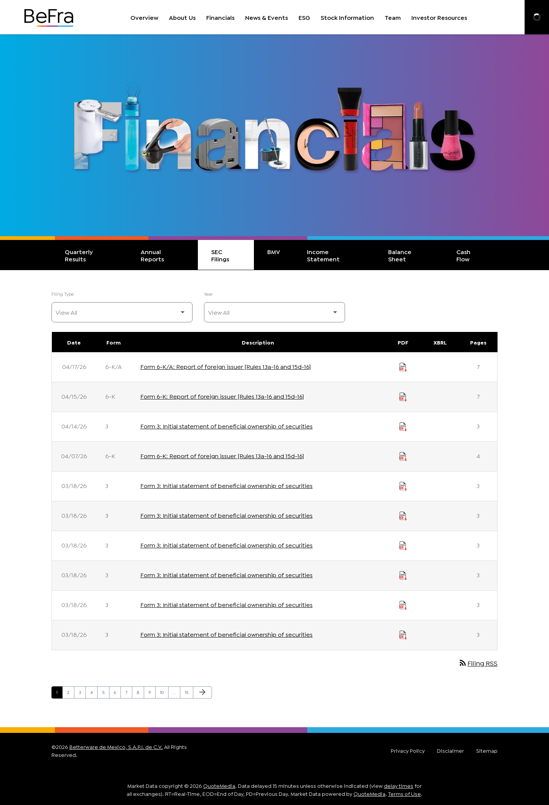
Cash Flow (463, 255)
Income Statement (323, 255)
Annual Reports (152, 255)
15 (189, 692)
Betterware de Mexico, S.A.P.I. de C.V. (116, 746)
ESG (304, 17)
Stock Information (347, 17)
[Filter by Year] (274, 312)
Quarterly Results (79, 255)
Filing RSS (478, 662)
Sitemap (487, 750)
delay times (398, 785)
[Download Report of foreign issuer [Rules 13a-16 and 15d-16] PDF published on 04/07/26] (403, 455)
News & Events (266, 17)
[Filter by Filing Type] (122, 312)
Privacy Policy (408, 750)
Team (393, 17)
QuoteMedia (219, 785)
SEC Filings (220, 255)
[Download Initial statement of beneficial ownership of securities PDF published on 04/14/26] (403, 425)
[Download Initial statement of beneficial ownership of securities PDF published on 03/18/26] (403, 485)
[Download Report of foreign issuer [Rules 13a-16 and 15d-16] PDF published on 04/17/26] (403, 366)
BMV (273, 251)
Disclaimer (450, 750)
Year (208, 293)
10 (164, 692)
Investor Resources (439, 17)
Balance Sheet (399, 255)
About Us (182, 17)
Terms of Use (404, 793)
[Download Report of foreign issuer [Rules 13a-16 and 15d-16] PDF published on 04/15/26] (403, 396)
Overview (144, 17)
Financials (220, 17)
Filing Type (62, 293)
